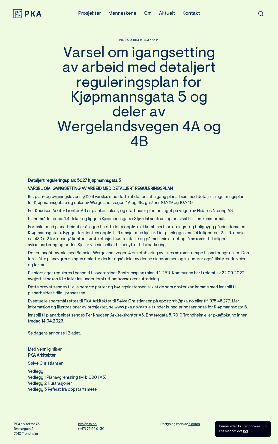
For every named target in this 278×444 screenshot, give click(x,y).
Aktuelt (167, 13)
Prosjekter (89, 13)
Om (148, 13)
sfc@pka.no (183, 305)
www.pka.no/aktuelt (133, 311)
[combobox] (233, 13)
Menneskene (122, 13)
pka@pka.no (224, 319)
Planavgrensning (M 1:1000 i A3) (76, 381)
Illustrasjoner (60, 387)
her (245, 431)
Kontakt (191, 13)
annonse (57, 337)
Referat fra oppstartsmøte (72, 393)
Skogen (194, 424)
